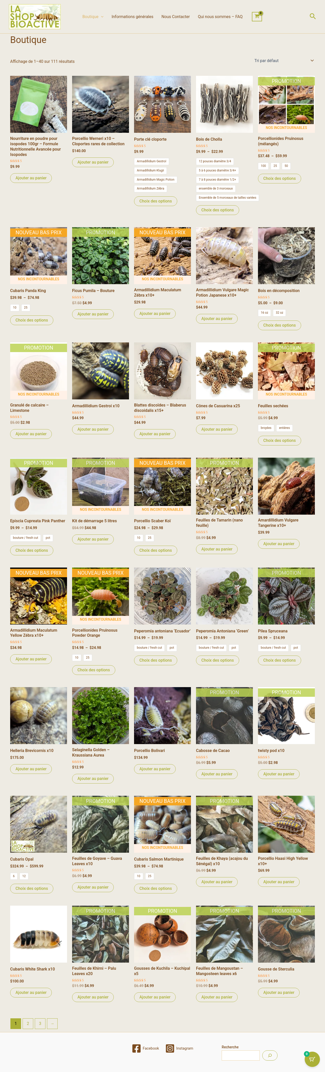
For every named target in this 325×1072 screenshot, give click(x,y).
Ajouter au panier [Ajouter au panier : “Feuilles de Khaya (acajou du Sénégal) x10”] (216, 881)
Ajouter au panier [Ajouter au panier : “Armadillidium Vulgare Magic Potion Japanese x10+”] (216, 318)
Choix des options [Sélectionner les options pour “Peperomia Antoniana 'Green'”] (217, 660)
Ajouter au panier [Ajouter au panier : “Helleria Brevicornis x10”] (30, 768)
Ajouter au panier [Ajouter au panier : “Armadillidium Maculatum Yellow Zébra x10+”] (30, 659)
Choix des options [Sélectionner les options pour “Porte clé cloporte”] (155, 201)
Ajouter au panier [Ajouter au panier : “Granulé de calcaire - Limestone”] (30, 433)
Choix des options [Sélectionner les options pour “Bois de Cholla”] (217, 210)
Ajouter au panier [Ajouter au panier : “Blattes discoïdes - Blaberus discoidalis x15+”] (154, 433)
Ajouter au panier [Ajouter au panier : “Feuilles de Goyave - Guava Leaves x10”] (92, 887)
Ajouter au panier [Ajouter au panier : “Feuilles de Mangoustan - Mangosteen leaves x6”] (216, 997)
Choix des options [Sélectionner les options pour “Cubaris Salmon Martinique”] (155, 888)
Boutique (92, 16)
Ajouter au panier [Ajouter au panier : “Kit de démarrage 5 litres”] (92, 539)
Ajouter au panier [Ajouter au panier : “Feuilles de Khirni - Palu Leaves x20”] (92, 997)
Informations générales (132, 16)
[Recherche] (270, 1055)
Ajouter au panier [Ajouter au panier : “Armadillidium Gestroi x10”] (92, 429)
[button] (101, 16)
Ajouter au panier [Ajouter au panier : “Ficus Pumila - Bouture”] (92, 314)
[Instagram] (180, 1048)
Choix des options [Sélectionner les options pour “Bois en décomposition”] (279, 325)
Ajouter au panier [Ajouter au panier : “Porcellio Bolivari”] (154, 768)
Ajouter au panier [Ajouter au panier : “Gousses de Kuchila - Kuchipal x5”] (154, 997)
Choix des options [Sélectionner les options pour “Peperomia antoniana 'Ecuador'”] (155, 660)
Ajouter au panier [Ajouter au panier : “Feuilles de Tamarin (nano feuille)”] (216, 549)
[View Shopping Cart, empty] (257, 17)
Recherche (230, 1047)
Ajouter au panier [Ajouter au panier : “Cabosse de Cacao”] (216, 774)
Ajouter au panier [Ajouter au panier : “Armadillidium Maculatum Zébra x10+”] (154, 313)
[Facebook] (144, 1048)
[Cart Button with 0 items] (312, 1059)
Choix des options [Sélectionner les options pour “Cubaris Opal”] (31, 888)
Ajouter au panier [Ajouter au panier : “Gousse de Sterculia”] (278, 992)
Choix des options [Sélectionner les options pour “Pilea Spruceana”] (279, 660)
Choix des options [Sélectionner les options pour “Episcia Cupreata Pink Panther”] (31, 550)
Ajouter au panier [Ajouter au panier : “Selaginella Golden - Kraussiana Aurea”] (92, 778)
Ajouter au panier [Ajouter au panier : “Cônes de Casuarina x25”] (216, 429)
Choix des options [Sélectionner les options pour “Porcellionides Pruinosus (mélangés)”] (279, 178)
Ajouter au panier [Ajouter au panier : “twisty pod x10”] (278, 774)
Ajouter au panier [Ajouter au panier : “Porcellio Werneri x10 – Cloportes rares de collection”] (92, 162)
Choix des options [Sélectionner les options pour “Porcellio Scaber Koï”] (155, 550)
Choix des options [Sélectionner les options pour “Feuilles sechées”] (279, 440)
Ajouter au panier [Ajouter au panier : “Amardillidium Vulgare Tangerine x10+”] (278, 543)
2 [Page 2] (28, 1023)
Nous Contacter (175, 16)
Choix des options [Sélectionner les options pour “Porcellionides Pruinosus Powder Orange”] (93, 670)
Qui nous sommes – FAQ (220, 16)
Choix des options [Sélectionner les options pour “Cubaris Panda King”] (31, 320)
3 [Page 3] (40, 1023)
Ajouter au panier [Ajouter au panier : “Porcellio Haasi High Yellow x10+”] (278, 881)
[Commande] (283, 60)
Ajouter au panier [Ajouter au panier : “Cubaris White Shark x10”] (30, 992)
